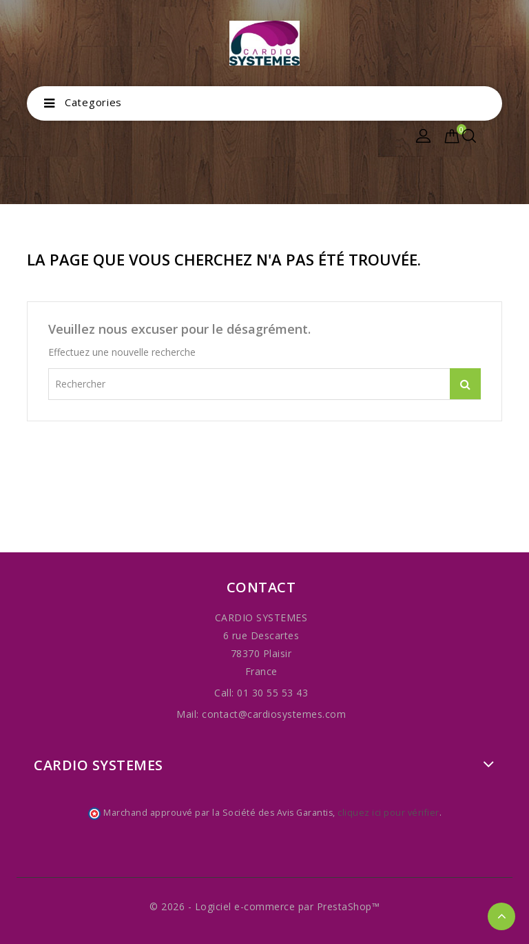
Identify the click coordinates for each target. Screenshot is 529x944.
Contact (261, 587)
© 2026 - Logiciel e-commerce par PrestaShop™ (264, 906)
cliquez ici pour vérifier (388, 813)
